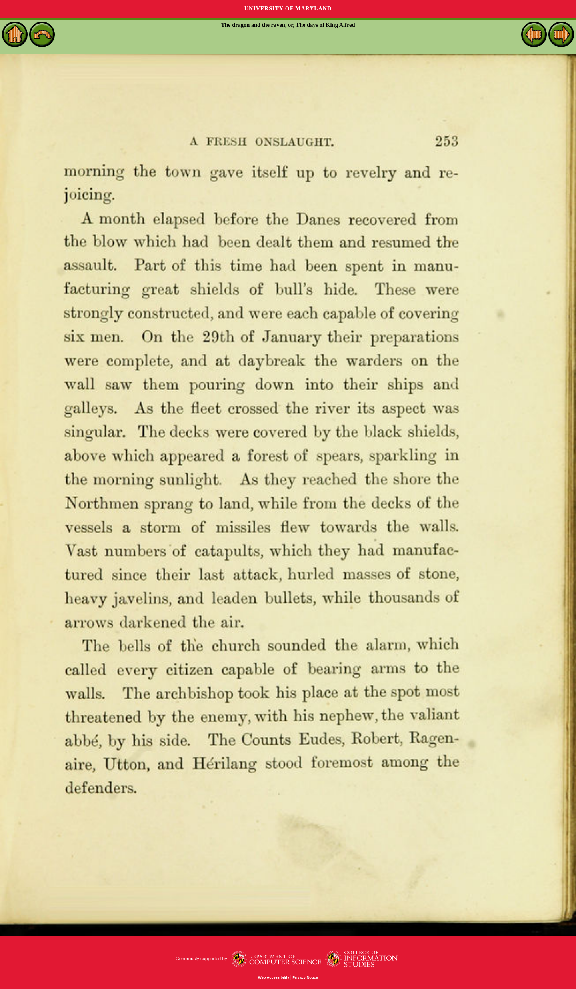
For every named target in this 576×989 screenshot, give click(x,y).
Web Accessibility (273, 977)
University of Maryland (288, 9)
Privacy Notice (305, 977)
